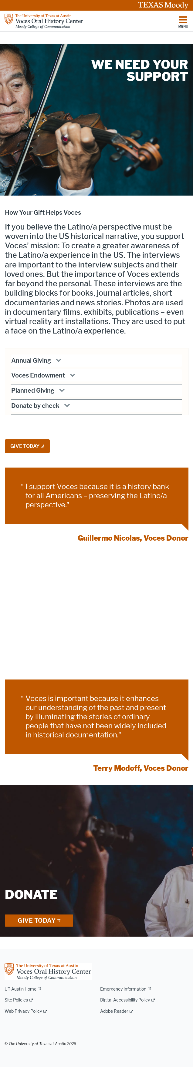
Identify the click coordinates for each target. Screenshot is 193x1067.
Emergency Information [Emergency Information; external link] (123, 989)
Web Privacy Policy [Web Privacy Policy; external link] (23, 1011)
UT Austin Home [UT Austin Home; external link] (20, 989)
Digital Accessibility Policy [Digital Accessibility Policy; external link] (125, 1000)
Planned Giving (32, 390)
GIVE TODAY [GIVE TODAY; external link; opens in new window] (24, 446)
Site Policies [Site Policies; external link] (16, 1000)
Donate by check (35, 405)
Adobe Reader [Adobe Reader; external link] (114, 1011)
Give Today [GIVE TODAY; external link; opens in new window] (37, 920)
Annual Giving (31, 360)
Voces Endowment (38, 375)
